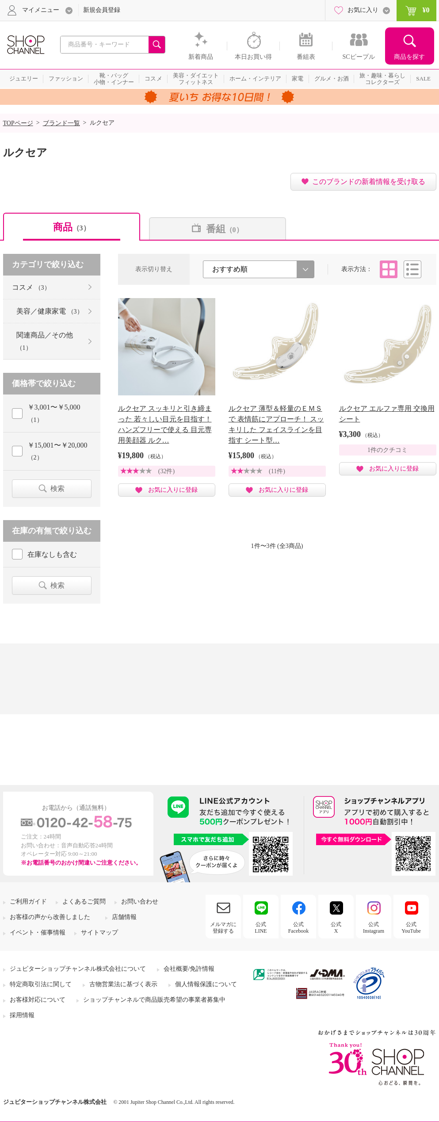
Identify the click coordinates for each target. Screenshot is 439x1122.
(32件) (166, 471)
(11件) (277, 471)
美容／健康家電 (49, 311)
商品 (71, 227)
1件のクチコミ (387, 450)
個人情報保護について (206, 984)
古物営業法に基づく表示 (123, 984)
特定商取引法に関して (41, 984)
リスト (412, 269)
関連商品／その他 (44, 341)
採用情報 (22, 1015)
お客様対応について (37, 999)
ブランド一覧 (61, 123)
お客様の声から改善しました (50, 917)
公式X (336, 927)
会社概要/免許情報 (189, 968)
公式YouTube (411, 927)
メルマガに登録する (223, 927)
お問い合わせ (139, 901)
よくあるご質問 (84, 901)
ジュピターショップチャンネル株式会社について (78, 968)
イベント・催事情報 (37, 932)
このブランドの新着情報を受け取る (368, 181)
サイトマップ (99, 932)
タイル (388, 269)
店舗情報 (124, 917)
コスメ (31, 287)
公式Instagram (373, 927)
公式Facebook (298, 927)
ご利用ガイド (28, 901)
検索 (57, 488)
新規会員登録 (101, 10)
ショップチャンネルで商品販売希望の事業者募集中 (154, 999)
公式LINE (261, 927)
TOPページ (18, 123)
